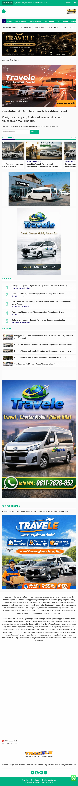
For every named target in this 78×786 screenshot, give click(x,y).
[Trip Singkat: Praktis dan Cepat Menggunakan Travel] (8, 364)
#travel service (52, 27)
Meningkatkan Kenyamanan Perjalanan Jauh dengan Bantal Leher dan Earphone (57, 166)
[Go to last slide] (72, 137)
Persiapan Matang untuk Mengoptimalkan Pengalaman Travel (38, 294)
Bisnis (9, 21)
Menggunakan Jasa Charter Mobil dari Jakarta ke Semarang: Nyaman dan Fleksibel (36, 511)
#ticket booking (67, 27)
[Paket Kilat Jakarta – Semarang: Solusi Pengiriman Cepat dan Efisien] (8, 345)
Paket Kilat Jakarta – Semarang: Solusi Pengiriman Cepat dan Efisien (43, 344)
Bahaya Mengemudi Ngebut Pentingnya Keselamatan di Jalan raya (40, 286)
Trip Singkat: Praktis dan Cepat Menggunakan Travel (36, 364)
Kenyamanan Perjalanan (49, 161)
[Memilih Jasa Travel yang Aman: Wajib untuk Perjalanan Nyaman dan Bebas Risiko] (20, 151)
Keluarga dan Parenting (58, 21)
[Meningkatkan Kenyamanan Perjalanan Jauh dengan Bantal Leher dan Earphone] (58, 151)
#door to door (39, 27)
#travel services (25, 27)
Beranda (5, 765)
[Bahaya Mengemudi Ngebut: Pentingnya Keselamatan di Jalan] (8, 358)
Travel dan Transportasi (20, 306)
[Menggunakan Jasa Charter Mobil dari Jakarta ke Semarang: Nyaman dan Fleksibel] (8, 337)
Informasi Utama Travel (37, 21)
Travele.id (7, 597)
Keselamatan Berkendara (21, 288)
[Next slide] (75, 137)
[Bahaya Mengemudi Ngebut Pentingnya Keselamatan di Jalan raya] (8, 351)
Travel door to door (19, 296)
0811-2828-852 (11, 741)
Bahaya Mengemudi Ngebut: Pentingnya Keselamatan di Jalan (38, 320)
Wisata (5, 161)
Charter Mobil (20, 21)
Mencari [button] (34, 132)
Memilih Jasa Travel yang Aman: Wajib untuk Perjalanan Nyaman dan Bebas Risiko (19, 166)
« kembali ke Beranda (10, 126)
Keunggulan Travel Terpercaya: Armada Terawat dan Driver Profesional (41, 3)
